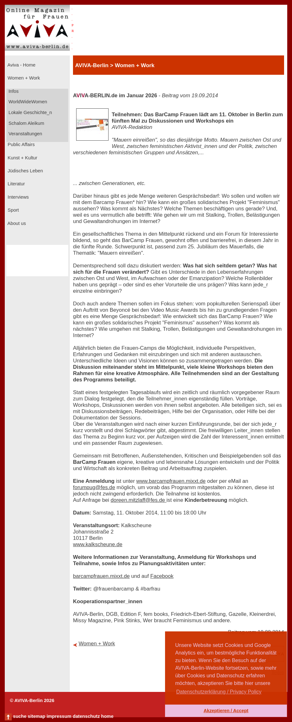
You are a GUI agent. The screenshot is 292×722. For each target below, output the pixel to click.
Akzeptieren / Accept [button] (225, 710)
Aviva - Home (21, 64)
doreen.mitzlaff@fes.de (139, 500)
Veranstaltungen (24, 133)
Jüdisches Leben (24, 170)
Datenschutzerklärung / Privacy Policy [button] (219, 691)
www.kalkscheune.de (98, 544)
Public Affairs (20, 144)
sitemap (36, 716)
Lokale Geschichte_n (29, 112)
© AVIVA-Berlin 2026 (32, 700)
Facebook (162, 576)
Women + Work (23, 77)
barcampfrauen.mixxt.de (101, 576)
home (107, 716)
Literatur (15, 183)
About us (16, 223)
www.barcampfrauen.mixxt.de (170, 481)
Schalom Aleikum (25, 123)
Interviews (17, 197)
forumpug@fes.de (94, 487)
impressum (59, 716)
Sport (12, 210)
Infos (13, 91)
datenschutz (86, 716)
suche (19, 716)
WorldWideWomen (27, 101)
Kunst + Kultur (21, 157)
